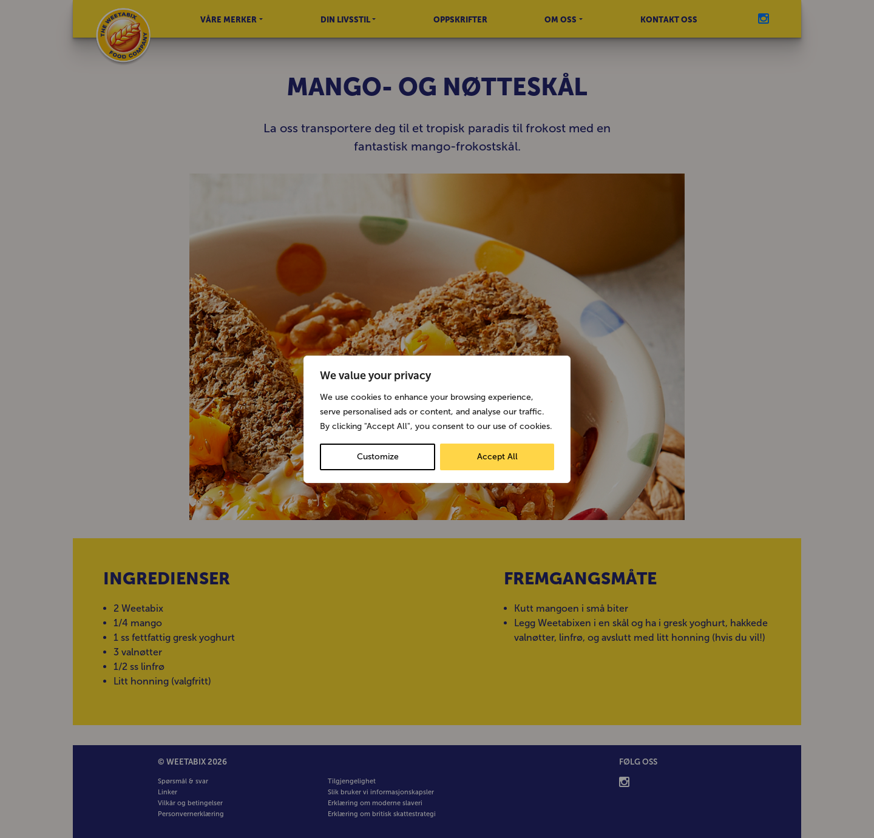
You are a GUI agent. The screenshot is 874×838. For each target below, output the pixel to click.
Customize (378, 456)
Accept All (497, 456)
